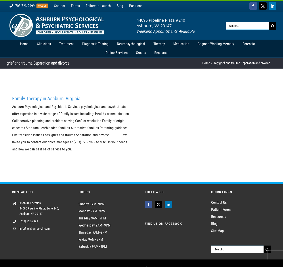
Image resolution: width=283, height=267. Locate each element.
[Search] (272, 26)
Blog (214, 224)
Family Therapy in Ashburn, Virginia (46, 98)
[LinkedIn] (168, 204)
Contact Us (219, 202)
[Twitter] (158, 204)
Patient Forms (221, 209)
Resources (218, 217)
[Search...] (247, 26)
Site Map (217, 231)
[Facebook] (148, 204)
